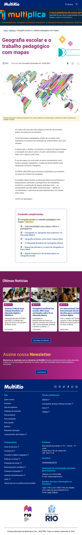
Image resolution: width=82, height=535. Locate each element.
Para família (8, 423)
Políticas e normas (12, 459)
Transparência (10, 442)
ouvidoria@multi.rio (49, 462)
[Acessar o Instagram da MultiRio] (59, 386)
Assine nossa (27, 354)
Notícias (12, 31)
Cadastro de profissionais (15, 475)
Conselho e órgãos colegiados (16, 455)
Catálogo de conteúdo (12, 411)
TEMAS (46, 412)
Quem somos (9, 400)
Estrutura (7, 403)
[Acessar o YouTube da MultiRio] (55, 386)
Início (6, 31)
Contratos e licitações (13, 471)
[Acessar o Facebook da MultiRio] (68, 386)
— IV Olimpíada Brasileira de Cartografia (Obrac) (43, 243)
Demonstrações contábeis (15, 467)
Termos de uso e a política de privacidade (19, 483)
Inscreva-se (41, 372)
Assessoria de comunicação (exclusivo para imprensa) (58, 469)
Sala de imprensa (10, 407)
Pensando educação (12, 430)
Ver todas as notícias (41, 340)
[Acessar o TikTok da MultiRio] (64, 386)
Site (6, 395)
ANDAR (46, 400)
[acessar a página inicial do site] (12, 4)
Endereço (46, 442)
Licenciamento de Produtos (15, 434)
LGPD (7, 479)
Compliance (9, 451)
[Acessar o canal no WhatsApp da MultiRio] (72, 386)
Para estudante (10, 419)
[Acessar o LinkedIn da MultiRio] (76, 386)
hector (45, 408)
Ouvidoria (46, 458)
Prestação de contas (13, 463)
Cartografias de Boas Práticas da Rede (57, 404)
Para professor (9, 415)
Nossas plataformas (50, 395)
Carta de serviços (11, 447)
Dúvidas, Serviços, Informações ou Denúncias (57, 482)
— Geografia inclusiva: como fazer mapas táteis (43, 239)
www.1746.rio (52, 492)
